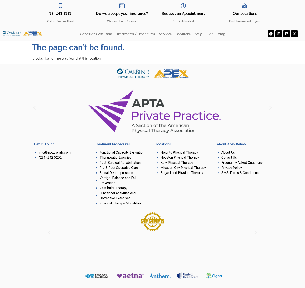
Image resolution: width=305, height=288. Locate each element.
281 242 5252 (60, 13)
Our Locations (245, 13)
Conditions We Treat (96, 34)
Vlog (221, 34)
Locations (183, 34)
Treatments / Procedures (135, 34)
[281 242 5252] (60, 5)
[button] (34, 108)
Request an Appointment (183, 13)
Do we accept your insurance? (122, 13)
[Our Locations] (244, 5)
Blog (210, 34)
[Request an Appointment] (183, 5)
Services (165, 34)
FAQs (198, 34)
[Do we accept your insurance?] (122, 5)
